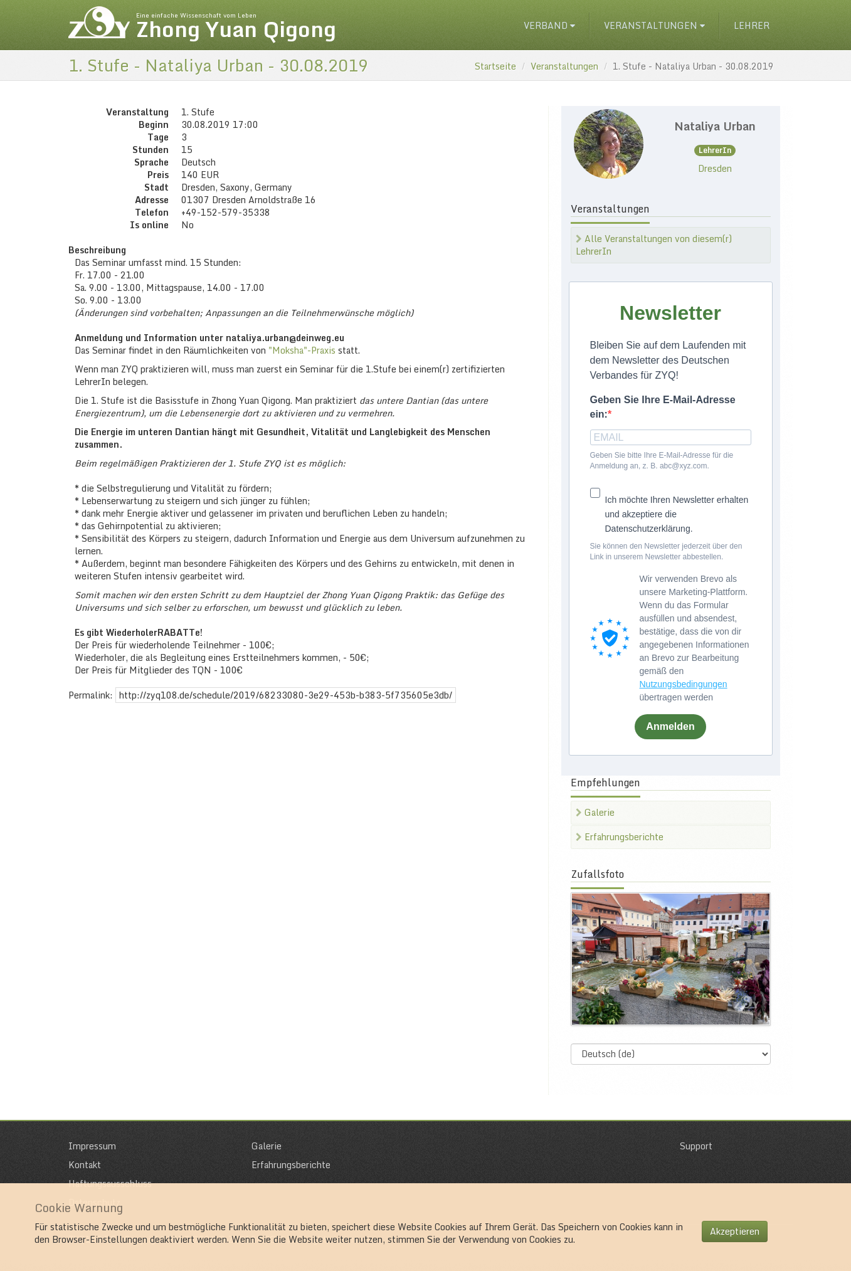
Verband (549, 25)
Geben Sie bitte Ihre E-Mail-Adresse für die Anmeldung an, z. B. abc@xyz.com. (662, 460)
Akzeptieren (734, 1231)
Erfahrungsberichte (619, 837)
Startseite (495, 66)
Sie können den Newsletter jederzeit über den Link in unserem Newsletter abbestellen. (666, 551)
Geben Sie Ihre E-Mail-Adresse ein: (663, 406)
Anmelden (670, 726)
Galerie (595, 812)
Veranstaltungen (654, 25)
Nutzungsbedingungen (683, 684)
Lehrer (751, 25)
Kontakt (84, 1165)
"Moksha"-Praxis (302, 350)
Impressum (92, 1146)
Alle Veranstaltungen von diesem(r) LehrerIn (654, 244)
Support (696, 1146)
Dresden (715, 168)
